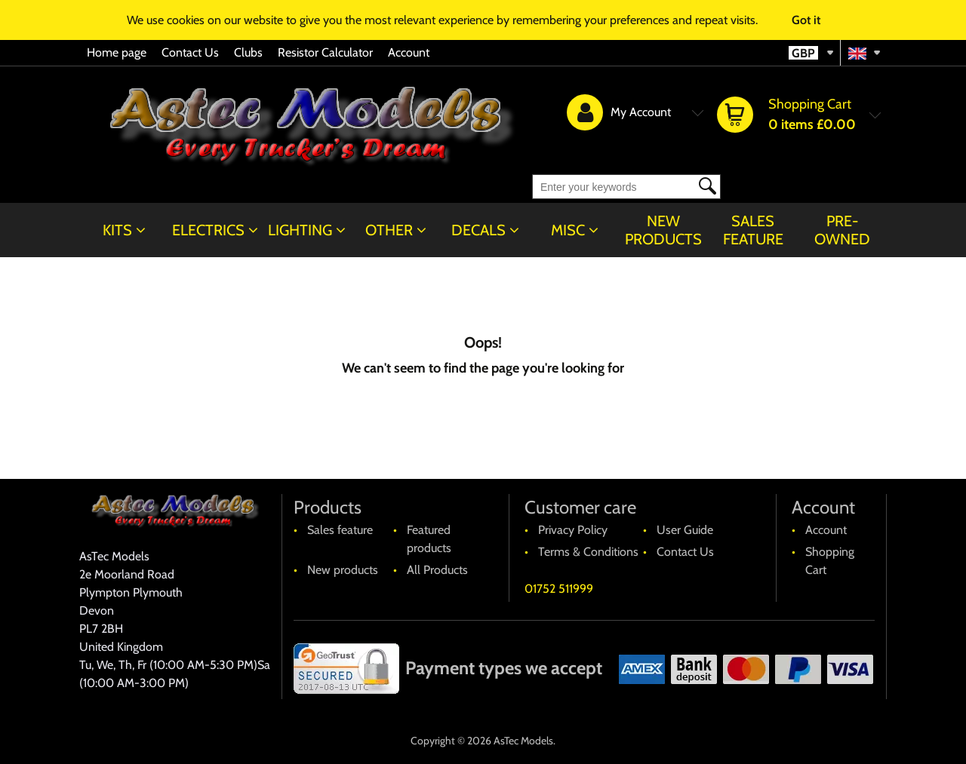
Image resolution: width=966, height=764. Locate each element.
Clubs (248, 52)
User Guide (685, 530)
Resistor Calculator (325, 52)
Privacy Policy (573, 530)
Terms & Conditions (588, 552)
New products (663, 230)
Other (389, 230)
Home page (116, 52)
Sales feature (753, 230)
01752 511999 (559, 588)
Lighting (300, 230)
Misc (568, 230)
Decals (478, 230)
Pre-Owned (842, 230)
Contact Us (190, 52)
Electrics (208, 230)
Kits (117, 230)
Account (408, 52)
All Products (437, 570)
